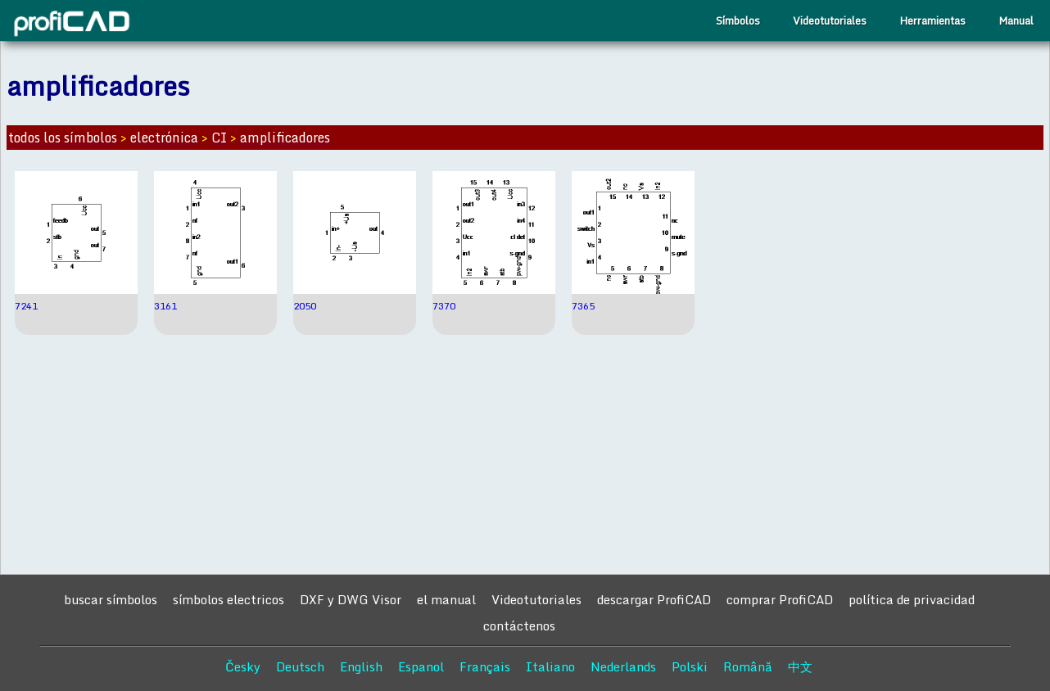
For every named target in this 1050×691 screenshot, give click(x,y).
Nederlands (623, 666)
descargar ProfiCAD (654, 599)
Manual (1016, 20)
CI (219, 137)
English (361, 666)
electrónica (164, 137)
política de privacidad (912, 599)
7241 (26, 306)
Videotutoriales (830, 20)
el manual (446, 599)
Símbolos (738, 20)
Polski (690, 666)
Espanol (421, 666)
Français (484, 666)
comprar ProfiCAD (779, 599)
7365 (583, 306)
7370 (443, 306)
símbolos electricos (228, 599)
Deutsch (300, 666)
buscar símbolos (110, 599)
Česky (242, 666)
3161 (165, 306)
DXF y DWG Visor (350, 599)
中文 (800, 666)
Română (747, 666)
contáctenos (519, 625)
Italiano (550, 666)
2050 (304, 306)
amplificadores (285, 137)
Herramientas (932, 20)
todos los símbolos (62, 137)
